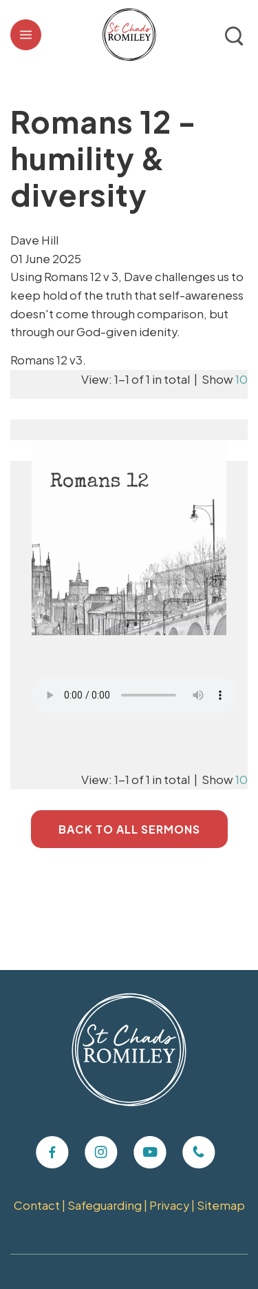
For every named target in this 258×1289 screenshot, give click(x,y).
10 (241, 378)
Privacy (169, 1205)
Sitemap (221, 1205)
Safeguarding (104, 1205)
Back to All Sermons (129, 829)
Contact (37, 1205)
